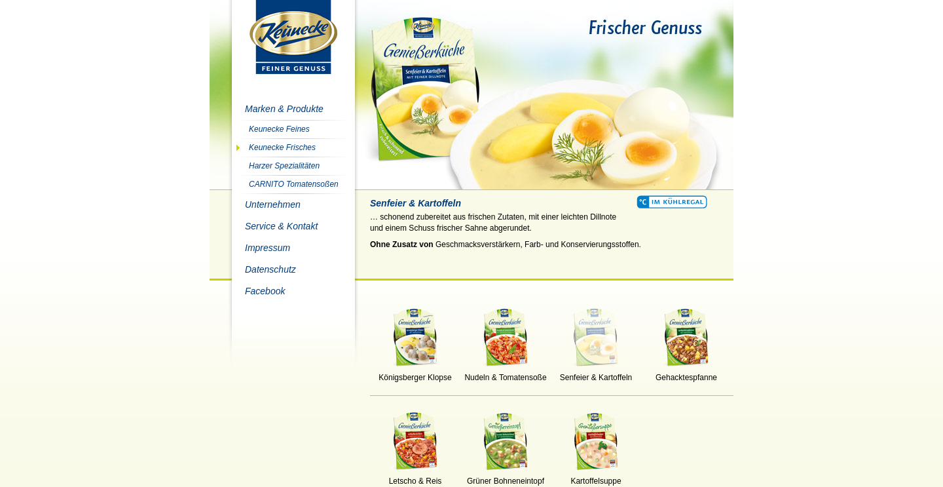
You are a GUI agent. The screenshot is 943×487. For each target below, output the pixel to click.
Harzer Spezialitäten (284, 165)
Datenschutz (270, 269)
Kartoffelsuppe (596, 477)
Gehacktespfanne (686, 373)
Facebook (265, 291)
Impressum (267, 248)
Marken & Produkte (284, 109)
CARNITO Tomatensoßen (294, 184)
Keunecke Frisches (282, 147)
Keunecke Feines (279, 129)
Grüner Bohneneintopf (505, 477)
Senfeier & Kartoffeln (596, 373)
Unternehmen (273, 204)
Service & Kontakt (281, 226)
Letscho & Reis (415, 477)
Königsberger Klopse (415, 373)
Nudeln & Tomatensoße (505, 373)
